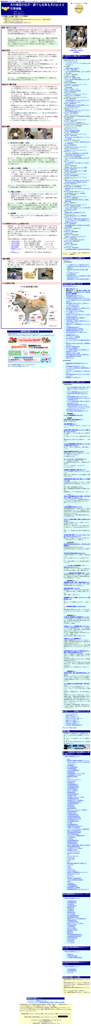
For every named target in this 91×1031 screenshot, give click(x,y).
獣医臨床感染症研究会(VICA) (74, 826)
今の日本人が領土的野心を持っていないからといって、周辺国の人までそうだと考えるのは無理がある (78, 300)
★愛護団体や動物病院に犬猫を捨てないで (75, 469)
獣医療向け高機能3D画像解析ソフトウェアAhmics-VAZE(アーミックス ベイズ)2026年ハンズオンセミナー (78, 762)
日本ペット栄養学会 (72, 790)
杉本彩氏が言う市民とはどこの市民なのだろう (78, 308)
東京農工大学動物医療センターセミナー (77, 872)
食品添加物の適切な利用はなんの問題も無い (77, 354)
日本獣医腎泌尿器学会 (73, 786)
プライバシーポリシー (65, 1013)
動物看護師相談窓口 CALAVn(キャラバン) (78, 889)
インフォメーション (33, 1002)
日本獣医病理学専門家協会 (74, 832)
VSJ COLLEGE (71, 857)
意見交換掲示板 (18, 22)
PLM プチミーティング (71, 127)
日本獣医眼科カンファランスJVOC (76, 773)
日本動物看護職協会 (72, 886)
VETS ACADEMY (71, 870)
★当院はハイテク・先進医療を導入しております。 (77, 626)
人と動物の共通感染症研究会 (74, 957)
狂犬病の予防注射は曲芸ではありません (77, 393)
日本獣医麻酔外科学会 (73, 787)
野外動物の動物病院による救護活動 (75, 317)
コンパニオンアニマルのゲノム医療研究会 (78, 829)
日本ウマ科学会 (71, 913)
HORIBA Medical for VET (73, 873)
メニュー (67, 260)
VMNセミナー (70, 869)
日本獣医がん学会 (71, 795)
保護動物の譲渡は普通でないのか (74, 330)
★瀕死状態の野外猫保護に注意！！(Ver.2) (79, 573)
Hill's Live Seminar (71, 781)
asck (68, 861)
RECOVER (70, 875)
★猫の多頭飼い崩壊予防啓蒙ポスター (73, 419)
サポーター (86, 984)
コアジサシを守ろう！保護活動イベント (75, 122)
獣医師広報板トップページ (8, 1)
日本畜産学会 (70, 904)
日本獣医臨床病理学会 (73, 798)
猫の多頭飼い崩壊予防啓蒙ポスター (76, 411)
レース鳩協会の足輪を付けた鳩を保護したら (77, 349)
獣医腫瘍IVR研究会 (72, 850)
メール (78, 252)
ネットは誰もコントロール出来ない (75, 311)
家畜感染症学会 (71, 912)
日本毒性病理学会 (71, 970)
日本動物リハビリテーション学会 (75, 797)
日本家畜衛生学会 (71, 902)
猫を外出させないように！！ (74, 409)
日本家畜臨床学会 (71, 901)
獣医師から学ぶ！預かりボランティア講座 (76, 167)
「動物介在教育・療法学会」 (72, 68)
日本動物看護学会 (71, 884)
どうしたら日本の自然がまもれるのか (74, 239)
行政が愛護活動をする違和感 (73, 356)
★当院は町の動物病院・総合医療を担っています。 (77, 617)
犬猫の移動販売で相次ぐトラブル (75, 396)
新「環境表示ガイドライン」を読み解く (75, 193)
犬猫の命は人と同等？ (72, 351)
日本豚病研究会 (71, 926)
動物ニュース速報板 (71, 721)
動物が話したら (70, 357)
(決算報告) (47, 1007)
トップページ (69, 713)
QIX (68, 854)
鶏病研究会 (70, 931)
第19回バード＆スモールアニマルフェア (75, 236)
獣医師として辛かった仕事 (73, 353)
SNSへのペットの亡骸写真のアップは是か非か (78, 371)
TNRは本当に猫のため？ (72, 319)
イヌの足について (71, 272)
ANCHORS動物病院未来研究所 (75, 879)
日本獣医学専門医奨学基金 (74, 818)
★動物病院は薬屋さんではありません (76, 606)
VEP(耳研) (69, 822)
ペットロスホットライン (71, 61)
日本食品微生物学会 (72, 956)
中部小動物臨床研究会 (73, 834)
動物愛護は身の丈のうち (72, 335)
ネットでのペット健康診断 (73, 337)
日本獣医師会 (70, 765)
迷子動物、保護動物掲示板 (73, 725)
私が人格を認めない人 (72, 338)
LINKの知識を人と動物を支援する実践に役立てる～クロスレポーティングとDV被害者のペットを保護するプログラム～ (77, 220)
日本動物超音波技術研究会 (74, 936)
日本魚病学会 (70, 941)
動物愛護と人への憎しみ (72, 377)
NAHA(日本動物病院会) (73, 770)
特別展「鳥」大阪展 (70, 76)
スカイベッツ (70, 876)
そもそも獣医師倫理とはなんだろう (76, 391)
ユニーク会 (70, 972)
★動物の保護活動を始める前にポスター (74, 451)
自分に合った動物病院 (72, 348)
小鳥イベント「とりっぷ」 (72, 114)
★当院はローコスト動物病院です (72, 638)
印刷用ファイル (16, 248)
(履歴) (53, 1006)
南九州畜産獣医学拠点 (73, 915)
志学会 (69, 881)
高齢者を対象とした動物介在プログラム (75, 212)
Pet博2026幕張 (68, 87)
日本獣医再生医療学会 (73, 803)
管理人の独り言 (70, 715)
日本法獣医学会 (71, 806)
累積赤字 (77, 987)
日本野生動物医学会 (72, 811)
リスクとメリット (70, 333)
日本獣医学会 (70, 782)
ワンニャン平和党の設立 (72, 306)
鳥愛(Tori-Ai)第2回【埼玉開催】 (73, 90)
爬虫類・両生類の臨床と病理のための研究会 (78, 845)
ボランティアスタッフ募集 (51, 1013)
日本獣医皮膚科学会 (72, 789)
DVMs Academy (71, 859)
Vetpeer (69, 866)
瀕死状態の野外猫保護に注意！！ (75, 404)
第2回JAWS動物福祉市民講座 (72, 130)
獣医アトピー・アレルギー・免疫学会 (77, 810)
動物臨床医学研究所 (72, 776)
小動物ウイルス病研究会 (73, 827)
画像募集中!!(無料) (76, 50)
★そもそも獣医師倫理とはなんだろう (73, 415)
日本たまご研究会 (71, 928)
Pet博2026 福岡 (68, 233)
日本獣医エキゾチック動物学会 (75, 800)
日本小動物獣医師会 (72, 767)
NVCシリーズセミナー (73, 856)
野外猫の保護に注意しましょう (74, 295)
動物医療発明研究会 (72, 842)
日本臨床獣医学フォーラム (74, 775)
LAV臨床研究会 (71, 837)
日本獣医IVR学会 (71, 813)
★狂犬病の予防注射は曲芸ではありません (75, 553)
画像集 (76, 52)
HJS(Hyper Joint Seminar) (73, 853)
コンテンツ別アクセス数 (70, 727)
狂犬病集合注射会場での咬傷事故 (74, 329)
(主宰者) (43, 1004)
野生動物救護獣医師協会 (73, 846)
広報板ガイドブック (41, 1000)
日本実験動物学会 (71, 969)
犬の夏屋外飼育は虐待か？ (73, 327)
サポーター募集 (17, 366)
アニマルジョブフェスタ (73, 851)
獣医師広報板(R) (47, 1020)
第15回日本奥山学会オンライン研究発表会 (76, 215)
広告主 (28, 1007)
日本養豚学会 (70, 909)
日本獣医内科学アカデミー (74, 819)
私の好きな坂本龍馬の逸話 (73, 346)
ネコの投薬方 (70, 274)
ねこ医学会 (70, 838)
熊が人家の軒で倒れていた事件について (76, 332)
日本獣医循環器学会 (72, 784)
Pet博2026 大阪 (68, 243)
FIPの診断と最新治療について (74, 309)
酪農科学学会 (70, 907)
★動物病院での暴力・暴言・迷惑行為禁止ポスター (77, 582)
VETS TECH (70, 864)
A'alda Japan (70, 883)
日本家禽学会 (70, 910)
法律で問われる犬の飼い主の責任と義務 (77, 269)
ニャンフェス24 (69, 246)
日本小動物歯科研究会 (73, 821)
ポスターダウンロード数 (72, 718)
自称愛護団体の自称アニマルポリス (75, 297)
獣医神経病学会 (71, 792)
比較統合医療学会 (71, 808)
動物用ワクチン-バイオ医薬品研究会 (76, 918)
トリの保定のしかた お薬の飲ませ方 (77, 264)
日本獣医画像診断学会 (73, 794)
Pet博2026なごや (69, 230)
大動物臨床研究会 (71, 920)
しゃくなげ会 (70, 942)
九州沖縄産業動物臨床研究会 (74, 934)
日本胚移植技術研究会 (73, 922)
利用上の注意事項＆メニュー (70, 286)
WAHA (69, 860)
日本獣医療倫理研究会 (73, 840)
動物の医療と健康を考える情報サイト (77, 863)
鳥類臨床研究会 (71, 771)
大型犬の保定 (15, 245)
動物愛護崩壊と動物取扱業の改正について (77, 363)
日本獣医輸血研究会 (72, 824)
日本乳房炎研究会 (71, 925)
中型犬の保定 (15, 243)
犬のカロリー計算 (70, 723)
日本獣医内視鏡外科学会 (73, 816)
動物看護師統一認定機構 (73, 887)
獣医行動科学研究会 (72, 930)
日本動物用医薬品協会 (73, 917)
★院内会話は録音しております (72, 588)
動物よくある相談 (70, 717)
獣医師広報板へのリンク (27, 1013)
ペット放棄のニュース (72, 313)
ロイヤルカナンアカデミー (74, 779)
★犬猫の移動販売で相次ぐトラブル (73, 507)
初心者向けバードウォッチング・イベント (76, 84)
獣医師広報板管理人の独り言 (46, 1002)
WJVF (68, 778)
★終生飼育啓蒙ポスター (70, 424)
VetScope (69, 867)
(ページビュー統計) (66, 1009)
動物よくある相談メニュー (22, 1)
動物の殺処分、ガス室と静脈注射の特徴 (77, 279)
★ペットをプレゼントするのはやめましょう (75, 459)
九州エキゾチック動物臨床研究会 (75, 835)
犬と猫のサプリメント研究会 (74, 848)
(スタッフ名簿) (40, 1009)
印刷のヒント (15, 252)
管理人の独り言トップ (72, 289)
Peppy (68, 759)
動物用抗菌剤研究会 (72, 938)
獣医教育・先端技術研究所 (74, 878)
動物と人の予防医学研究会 (74, 830)
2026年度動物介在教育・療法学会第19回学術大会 (77, 249)
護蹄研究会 (70, 933)
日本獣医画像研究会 (72, 843)
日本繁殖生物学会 (71, 905)
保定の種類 (14, 247)
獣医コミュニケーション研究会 (75, 923)
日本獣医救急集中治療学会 (74, 802)
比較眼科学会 (70, 805)
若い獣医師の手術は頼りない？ (74, 366)
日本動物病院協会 (71, 768)
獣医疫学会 (70, 954)
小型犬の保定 (15, 241)
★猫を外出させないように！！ (72, 567)
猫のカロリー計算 (70, 720)
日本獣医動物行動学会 (73, 814)
